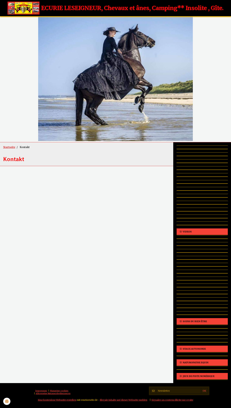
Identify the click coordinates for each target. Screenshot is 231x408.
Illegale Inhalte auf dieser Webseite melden (123, 400)
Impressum (41, 391)
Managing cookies (59, 391)
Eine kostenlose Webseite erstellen (57, 400)
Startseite (9, 147)
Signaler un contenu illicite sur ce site (172, 400)
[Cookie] (6, 401)
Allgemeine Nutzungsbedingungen (53, 393)
